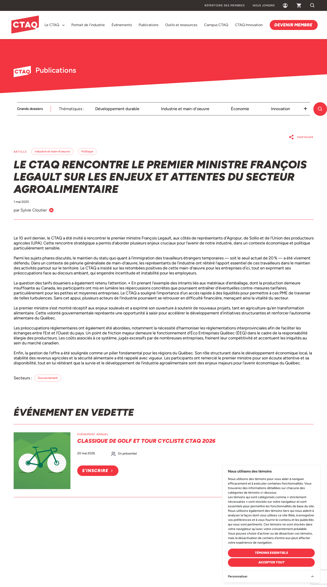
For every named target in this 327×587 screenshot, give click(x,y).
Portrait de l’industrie (88, 25)
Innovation (280, 108)
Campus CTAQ (216, 25)
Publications (148, 25)
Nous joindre (264, 5)
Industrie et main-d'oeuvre (185, 108)
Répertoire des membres (225, 5)
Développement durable (117, 108)
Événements (122, 25)
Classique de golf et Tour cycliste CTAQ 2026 (146, 441)
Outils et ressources (181, 25)
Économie (240, 108)
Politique (87, 151)
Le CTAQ (52, 25)
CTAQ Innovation (249, 25)
